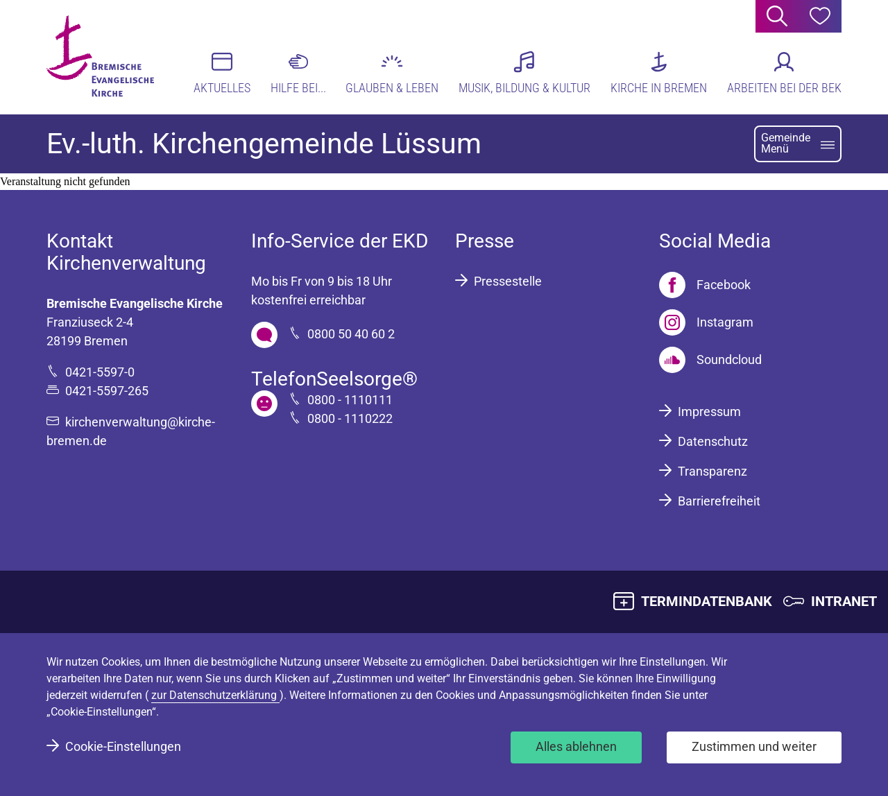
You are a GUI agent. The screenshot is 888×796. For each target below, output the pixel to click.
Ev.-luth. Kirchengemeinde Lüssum (263, 143)
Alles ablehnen (576, 746)
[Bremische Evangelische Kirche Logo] (100, 56)
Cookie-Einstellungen (123, 746)
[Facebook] (705, 285)
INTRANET (844, 601)
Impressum (709, 411)
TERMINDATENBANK (706, 601)
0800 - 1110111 (350, 399)
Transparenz (712, 471)
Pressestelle (508, 281)
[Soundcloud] (710, 360)
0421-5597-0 (100, 372)
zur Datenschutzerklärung (215, 695)
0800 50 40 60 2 (351, 334)
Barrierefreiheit (719, 501)
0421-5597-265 (106, 390)
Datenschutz (713, 441)
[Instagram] (706, 322)
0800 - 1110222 (350, 418)
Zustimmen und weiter (754, 746)
